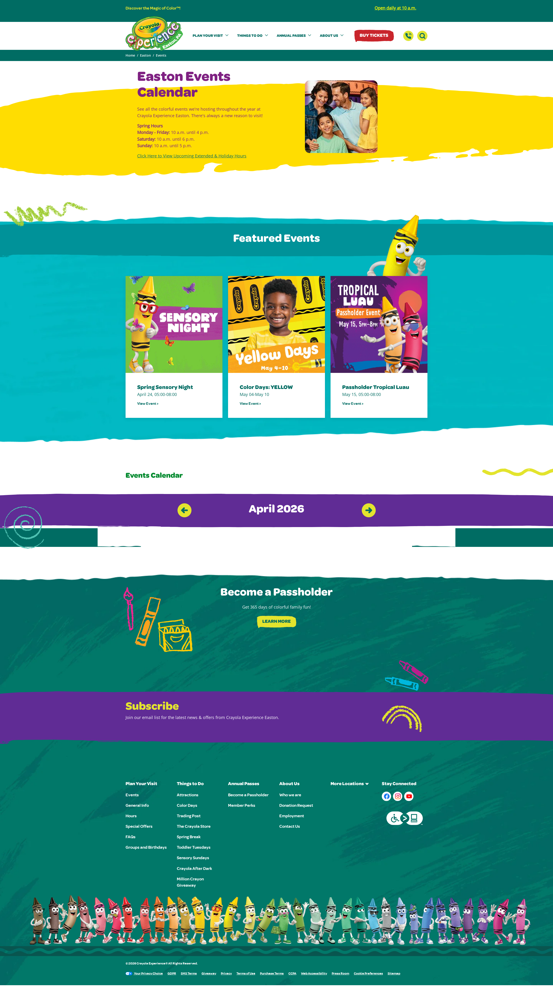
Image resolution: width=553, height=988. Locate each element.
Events (132, 794)
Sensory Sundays (193, 857)
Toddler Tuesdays (194, 847)
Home (130, 55)
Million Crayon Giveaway (190, 882)
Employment (291, 815)
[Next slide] (368, 510)
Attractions (187, 794)
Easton (145, 55)
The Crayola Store (194, 826)
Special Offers (139, 826)
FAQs (131, 836)
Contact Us (289, 826)
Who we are (290, 794)
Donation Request (296, 805)
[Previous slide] (184, 510)
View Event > (147, 403)
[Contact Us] (408, 36)
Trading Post (189, 815)
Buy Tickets (374, 36)
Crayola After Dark (194, 868)
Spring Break (189, 836)
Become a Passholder (248, 794)
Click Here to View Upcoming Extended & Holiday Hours (191, 156)
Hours (131, 815)
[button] (211, 36)
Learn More (276, 622)
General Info (137, 805)
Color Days (187, 805)
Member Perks (241, 805)
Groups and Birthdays (146, 847)
